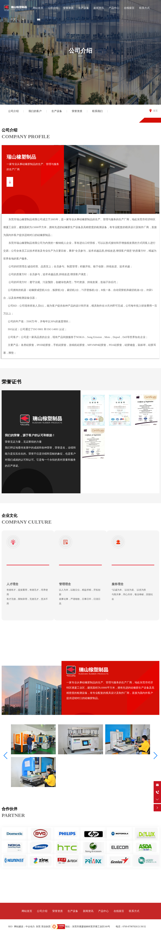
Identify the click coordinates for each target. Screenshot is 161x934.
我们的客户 (35, 111)
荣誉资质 (77, 111)
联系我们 (97, 111)
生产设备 (56, 111)
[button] (5, 755)
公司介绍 (80, 50)
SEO (10, 926)
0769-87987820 (130, 926)
